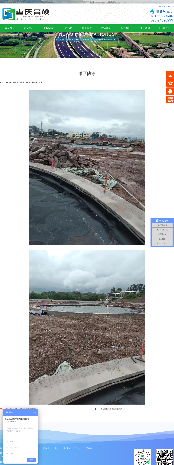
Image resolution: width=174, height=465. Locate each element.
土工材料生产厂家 (35, 83)
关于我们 (145, 28)
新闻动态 (87, 28)
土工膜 (19, 83)
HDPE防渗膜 (11, 83)
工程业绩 (68, 28)
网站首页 (10, 28)
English (170, 6)
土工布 (25, 83)
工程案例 (48, 28)
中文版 (162, 6)
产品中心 (29, 28)
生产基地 (126, 28)
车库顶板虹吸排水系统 (113, 409)
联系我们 (164, 28)
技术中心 (106, 28)
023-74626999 (162, 20)
